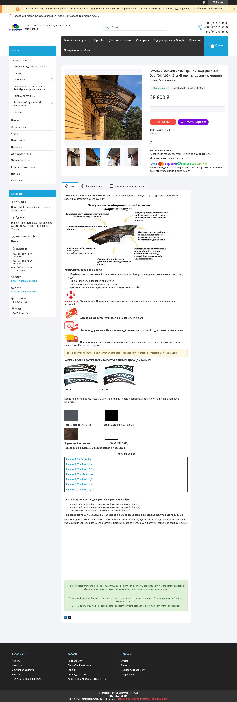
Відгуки (16, 674)
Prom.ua (134, 693)
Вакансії (125, 665)
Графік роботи (128, 674)
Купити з (195, 122)
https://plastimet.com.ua (24, 281)
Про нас (16, 661)
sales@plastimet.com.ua (24, 291)
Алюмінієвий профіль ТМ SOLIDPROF (27, 104)
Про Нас (99, 40)
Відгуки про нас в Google (169, 40)
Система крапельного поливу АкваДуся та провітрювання (30, 88)
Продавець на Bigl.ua (119, 696)
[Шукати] (107, 27)
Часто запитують (20, 160)
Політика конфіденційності (26, 679)
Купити (165, 122)
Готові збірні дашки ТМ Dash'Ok (30, 66)
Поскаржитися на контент (129, 699)
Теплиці (18, 73)
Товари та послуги (75, 40)
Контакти (195, 40)
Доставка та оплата (23, 670)
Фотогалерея (18, 127)
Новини (15, 120)
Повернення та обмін (77, 50)
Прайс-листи (18, 140)
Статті (14, 133)
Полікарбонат (21, 79)
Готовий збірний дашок (80, 665)
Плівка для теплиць (24, 96)
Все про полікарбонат (133, 670)
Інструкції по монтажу (23, 167)
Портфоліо (16, 147)
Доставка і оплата (120, 40)
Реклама (18, 112)
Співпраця (142, 40)
